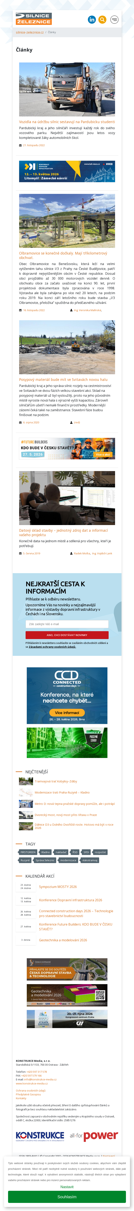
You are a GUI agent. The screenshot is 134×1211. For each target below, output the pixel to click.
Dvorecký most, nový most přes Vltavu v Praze (66, 815)
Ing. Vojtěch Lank (102, 553)
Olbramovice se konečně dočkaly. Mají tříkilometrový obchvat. (63, 255)
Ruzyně (25, 860)
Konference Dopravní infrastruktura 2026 (70, 900)
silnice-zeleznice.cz (30, 32)
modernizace (68, 860)
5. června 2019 (31, 553)
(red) (77, 422)
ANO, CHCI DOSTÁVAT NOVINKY (67, 635)
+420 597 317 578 (37, 1072)
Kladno (46, 852)
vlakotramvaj (89, 860)
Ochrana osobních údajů (31, 1090)
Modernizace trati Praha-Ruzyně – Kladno (62, 792)
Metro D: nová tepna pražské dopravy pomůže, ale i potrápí (75, 804)
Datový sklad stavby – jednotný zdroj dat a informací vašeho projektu (63, 532)
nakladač (61, 852)
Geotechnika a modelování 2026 (63, 940)
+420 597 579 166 (31, 1075)
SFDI (86, 852)
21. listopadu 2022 (34, 145)
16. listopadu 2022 (34, 310)
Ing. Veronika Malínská (87, 310)
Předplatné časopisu (28, 1094)
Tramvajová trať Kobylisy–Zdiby (56, 781)
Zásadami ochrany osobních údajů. (52, 647)
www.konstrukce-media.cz (32, 1083)
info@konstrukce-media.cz (40, 1079)
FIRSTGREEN (28, 852)
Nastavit (67, 1187)
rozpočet (100, 852)
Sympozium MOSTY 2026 (58, 886)
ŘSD (75, 852)
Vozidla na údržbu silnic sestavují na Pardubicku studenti (67, 121)
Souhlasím (67, 1197)
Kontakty (21, 1098)
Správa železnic (45, 860)
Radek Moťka (82, 553)
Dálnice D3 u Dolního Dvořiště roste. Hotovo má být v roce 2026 (74, 826)
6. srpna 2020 (31, 422)
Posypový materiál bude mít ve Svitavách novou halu (63, 379)
